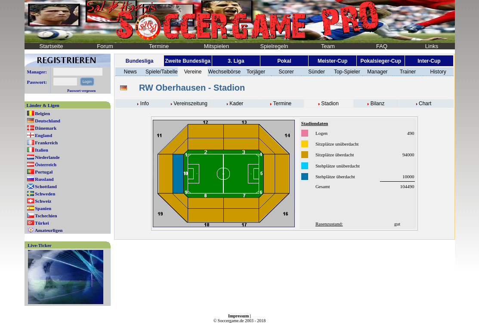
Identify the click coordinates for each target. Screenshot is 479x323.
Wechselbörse (224, 72)
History (438, 72)
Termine (159, 46)
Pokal (284, 61)
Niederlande (47, 157)
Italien (41, 149)
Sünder (316, 72)
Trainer (408, 72)
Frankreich (46, 142)
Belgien (42, 113)
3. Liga (236, 61)
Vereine (193, 72)
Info (144, 104)
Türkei (42, 222)
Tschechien (46, 215)
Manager (377, 72)
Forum (105, 46)
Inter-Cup (428, 61)
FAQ (381, 46)
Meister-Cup (332, 61)
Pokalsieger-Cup (380, 61)
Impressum (238, 316)
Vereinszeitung (190, 104)
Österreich (45, 164)
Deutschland (47, 120)
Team (328, 46)
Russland (44, 179)
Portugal (44, 171)
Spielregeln (274, 46)
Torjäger (256, 72)
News (130, 72)
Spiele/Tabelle (161, 72)
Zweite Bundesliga (187, 61)
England (43, 135)
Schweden (45, 193)
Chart (425, 104)
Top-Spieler (347, 72)
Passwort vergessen (81, 91)
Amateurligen (49, 230)
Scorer (286, 72)
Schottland (46, 186)
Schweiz (43, 201)
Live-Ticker (39, 245)
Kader (236, 104)
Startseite (51, 46)
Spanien (43, 208)
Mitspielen (216, 46)
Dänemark (45, 128)
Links (431, 46)
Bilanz (378, 104)
